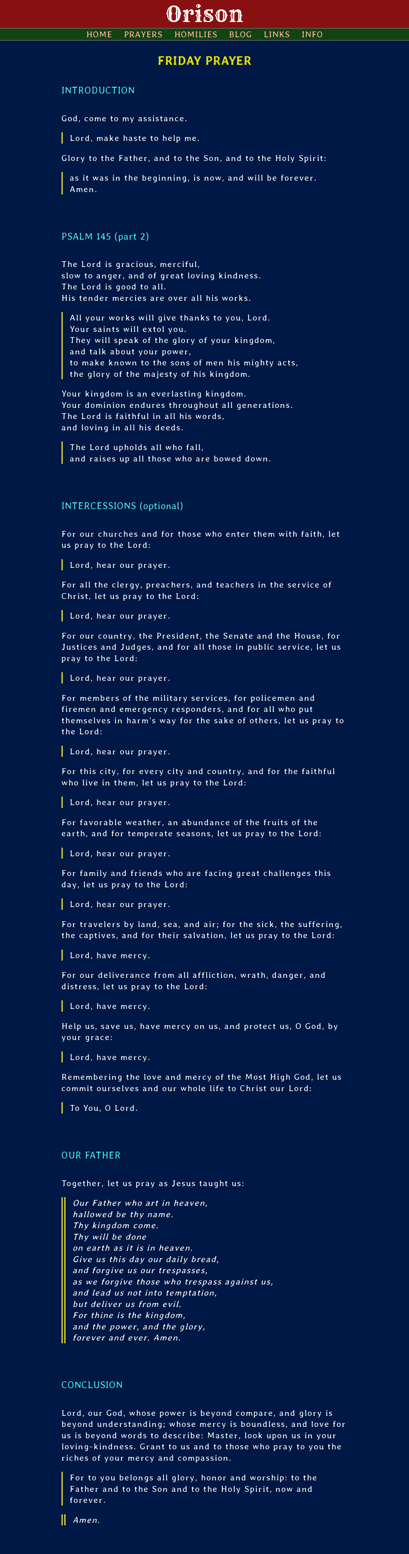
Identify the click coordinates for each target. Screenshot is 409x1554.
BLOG (240, 34)
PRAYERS (143, 34)
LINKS (277, 34)
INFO (312, 34)
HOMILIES (195, 34)
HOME (99, 34)
